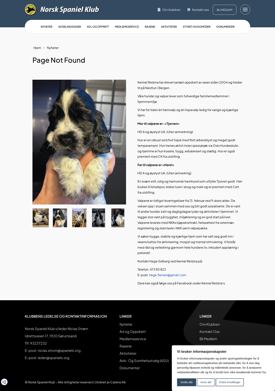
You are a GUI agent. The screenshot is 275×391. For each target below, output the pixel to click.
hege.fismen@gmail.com (167, 275)
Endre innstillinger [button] (229, 382)
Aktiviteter (169, 26)
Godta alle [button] (186, 382)
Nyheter (46, 26)
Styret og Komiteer (196, 26)
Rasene (150, 26)
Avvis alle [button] (206, 382)
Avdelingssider (69, 26)
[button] (38, 218)
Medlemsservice (127, 26)
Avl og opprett (98, 26)
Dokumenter (225, 26)
